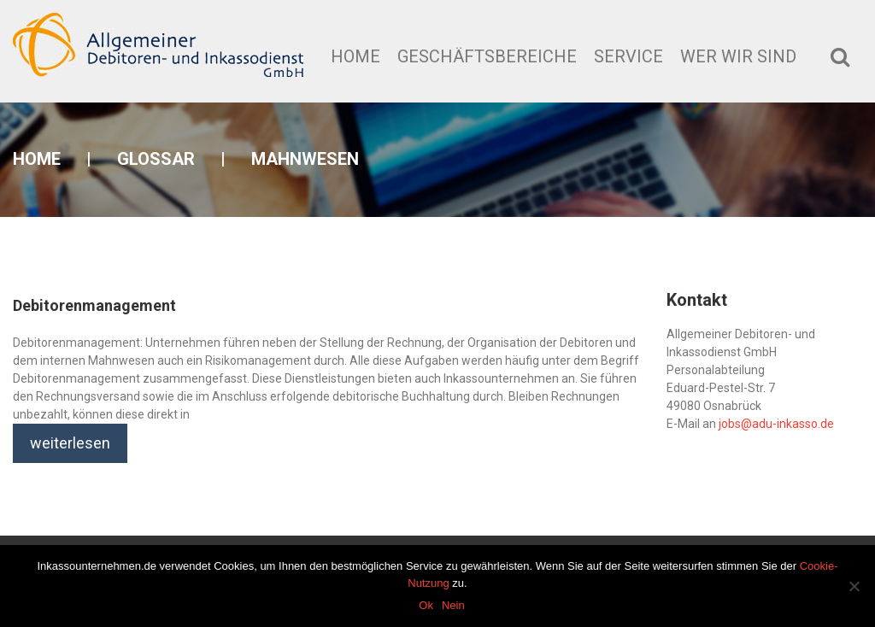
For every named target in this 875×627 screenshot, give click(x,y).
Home (355, 56)
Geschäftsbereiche (487, 56)
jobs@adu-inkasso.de (776, 424)
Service (628, 56)
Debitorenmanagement (94, 305)
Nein (453, 605)
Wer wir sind (738, 56)
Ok (426, 605)
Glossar (156, 159)
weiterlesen (70, 443)
